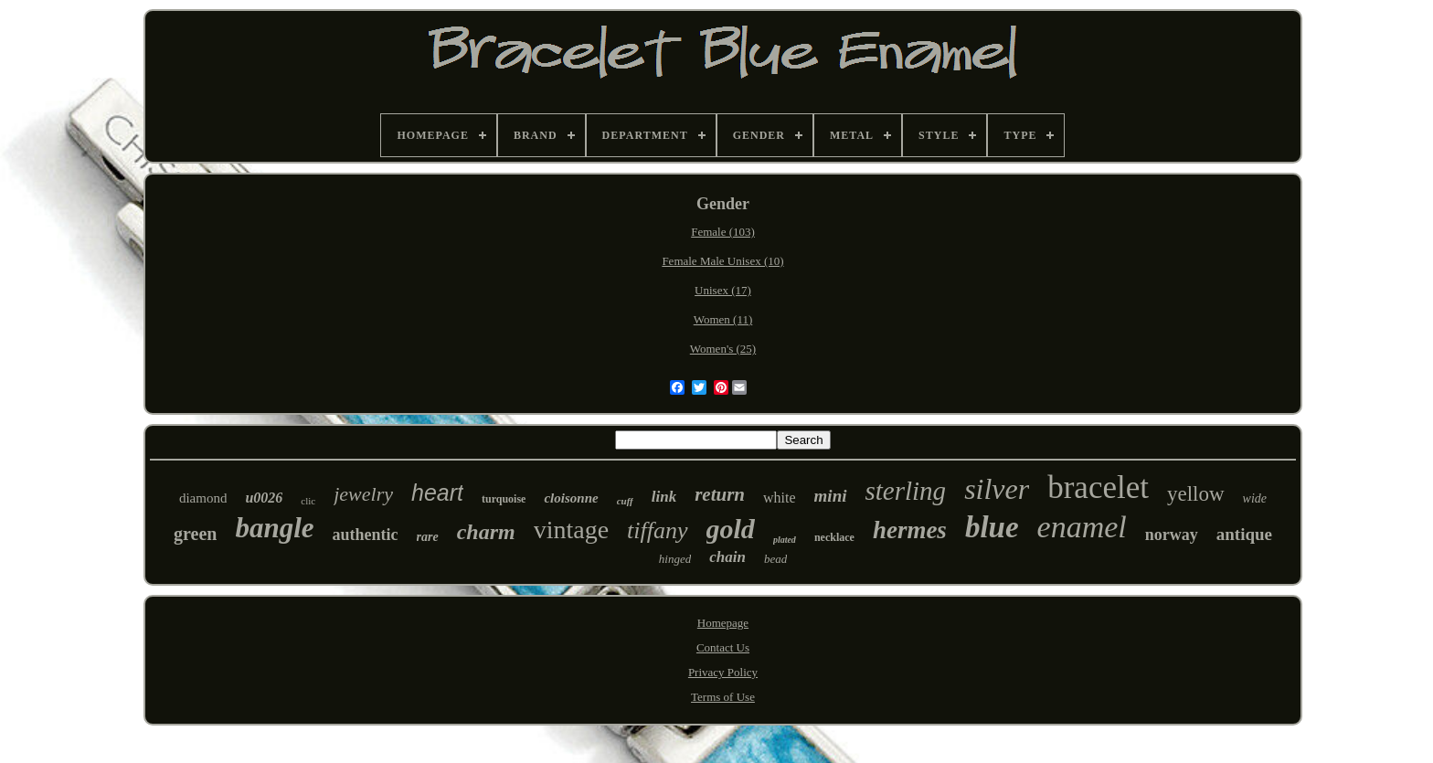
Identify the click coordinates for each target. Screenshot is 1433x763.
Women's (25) (723, 348)
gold (730, 529)
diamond (203, 498)
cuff (625, 500)
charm (486, 532)
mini (830, 495)
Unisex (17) (723, 290)
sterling (906, 490)
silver (996, 488)
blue (992, 527)
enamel (1082, 527)
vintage (571, 529)
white (779, 497)
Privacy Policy (723, 672)
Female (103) (723, 231)
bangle (274, 528)
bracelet (1098, 487)
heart (437, 492)
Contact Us (722, 647)
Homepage (722, 623)
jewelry (363, 493)
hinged (675, 559)
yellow (1196, 493)
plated (784, 540)
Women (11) (723, 319)
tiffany (657, 530)
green (195, 534)
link (664, 496)
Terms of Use (723, 697)
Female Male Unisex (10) (722, 261)
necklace (834, 537)
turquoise (503, 499)
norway (1171, 534)
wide (1255, 498)
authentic (365, 534)
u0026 (263, 497)
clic (308, 500)
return (720, 494)
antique (1244, 534)
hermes (910, 530)
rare (428, 537)
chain (727, 557)
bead (775, 559)
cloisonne (571, 498)
